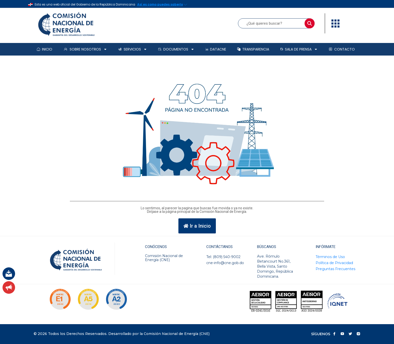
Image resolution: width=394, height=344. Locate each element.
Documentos (176, 49)
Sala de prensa (299, 49)
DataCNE (216, 49)
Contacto (342, 49)
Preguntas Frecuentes (335, 269)
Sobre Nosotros (85, 49)
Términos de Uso (330, 257)
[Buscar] (310, 23)
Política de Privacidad (334, 263)
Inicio (44, 49)
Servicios (132, 49)
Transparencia (253, 49)
